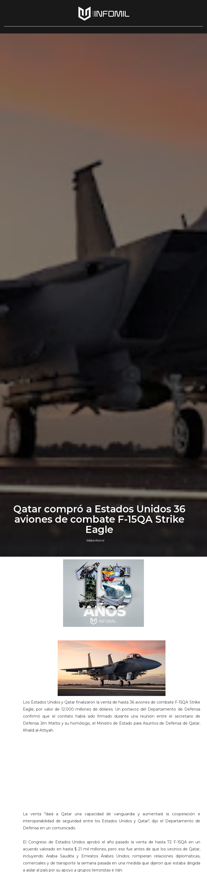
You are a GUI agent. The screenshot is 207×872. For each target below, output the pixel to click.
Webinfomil (95, 540)
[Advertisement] (111, 774)
